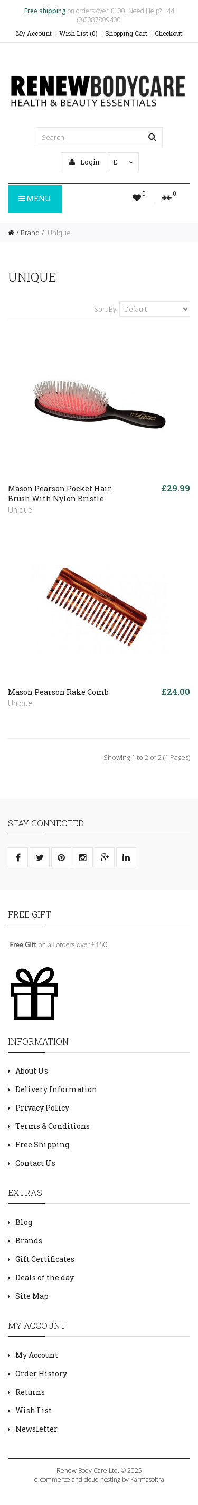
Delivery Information (56, 1089)
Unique (58, 232)
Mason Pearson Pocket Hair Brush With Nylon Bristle (59, 494)
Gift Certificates (44, 1259)
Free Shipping (42, 1145)
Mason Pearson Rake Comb (58, 692)
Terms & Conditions (52, 1126)
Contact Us (35, 1163)
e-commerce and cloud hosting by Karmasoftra (99, 1479)
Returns (30, 1392)
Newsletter (36, 1429)
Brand (30, 232)
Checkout (168, 33)
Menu (34, 199)
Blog (23, 1222)
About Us (31, 1071)
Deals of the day (44, 1277)
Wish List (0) (78, 33)
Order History (41, 1373)
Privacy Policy (42, 1108)
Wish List (33, 1410)
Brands (28, 1241)
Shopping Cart (126, 33)
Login (84, 162)
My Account (34, 33)
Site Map (32, 1296)
